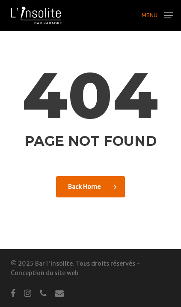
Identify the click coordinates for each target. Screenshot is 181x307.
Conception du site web (44, 273)
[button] (157, 15)
